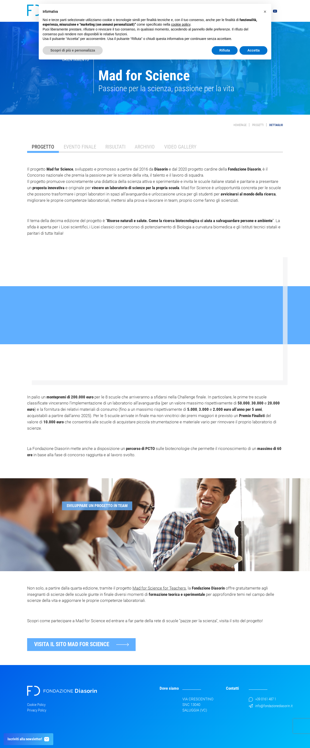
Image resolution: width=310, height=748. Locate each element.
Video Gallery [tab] (180, 147)
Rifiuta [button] (224, 50)
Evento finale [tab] (80, 147)
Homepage (240, 125)
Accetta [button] (253, 50)
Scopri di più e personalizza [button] (72, 50)
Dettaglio (276, 125)
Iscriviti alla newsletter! (29, 739)
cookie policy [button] (180, 24)
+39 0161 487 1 (262, 699)
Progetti (258, 125)
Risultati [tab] (115, 147)
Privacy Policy (36, 710)
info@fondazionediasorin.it (271, 706)
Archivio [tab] (145, 147)
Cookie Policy (36, 705)
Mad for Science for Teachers (159, 588)
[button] (151, 566)
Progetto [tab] (43, 147)
